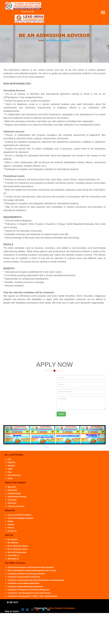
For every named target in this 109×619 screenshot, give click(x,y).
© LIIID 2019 (12, 602)
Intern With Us (13, 556)
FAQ (9, 459)
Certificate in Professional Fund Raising (24, 577)
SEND (61, 414)
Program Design (14, 493)
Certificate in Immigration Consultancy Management (29, 590)
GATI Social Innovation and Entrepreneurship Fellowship (31, 567)
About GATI (12, 490)
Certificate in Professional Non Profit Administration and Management (36, 580)
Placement (12, 503)
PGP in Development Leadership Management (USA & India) (32, 571)
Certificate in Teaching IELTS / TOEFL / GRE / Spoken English (32, 596)
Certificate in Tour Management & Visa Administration (29, 593)
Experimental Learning (17, 497)
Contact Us (12, 531)
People (10, 521)
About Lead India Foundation (19, 515)
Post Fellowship (14, 475)
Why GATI (12, 487)
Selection (11, 466)
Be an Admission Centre (17, 549)
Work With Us (13, 559)
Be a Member (13, 543)
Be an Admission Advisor (18, 546)
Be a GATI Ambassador (17, 552)
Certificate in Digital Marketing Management (25, 587)
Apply (10, 469)
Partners (11, 525)
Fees (9, 472)
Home (41, 40)
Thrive (10, 479)
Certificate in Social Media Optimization (24, 583)
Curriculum (12, 500)
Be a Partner (13, 540)
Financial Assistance (16, 506)
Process (11, 528)
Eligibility (11, 462)
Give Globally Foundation (62, 608)
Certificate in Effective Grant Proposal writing (26, 574)
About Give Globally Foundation (21, 518)
